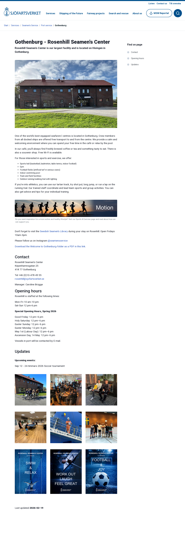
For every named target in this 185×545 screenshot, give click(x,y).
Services (50, 13)
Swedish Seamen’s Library (54, 231)
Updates (135, 64)
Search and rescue (118, 13)
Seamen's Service (30, 25)
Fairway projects (96, 13)
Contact (134, 52)
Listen (152, 3)
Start (6, 25)
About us (137, 13)
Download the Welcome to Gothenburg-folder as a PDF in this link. (50, 246)
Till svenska (175, 3)
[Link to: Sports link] (66, 222)
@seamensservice (58, 240)
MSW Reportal (159, 13)
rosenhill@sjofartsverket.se (29, 278)
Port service (46, 25)
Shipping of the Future (71, 13)
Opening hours (137, 58)
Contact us (162, 3)
